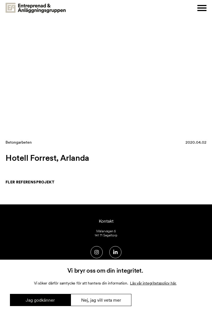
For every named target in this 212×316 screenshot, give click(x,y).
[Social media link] (97, 252)
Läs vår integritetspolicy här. (153, 283)
